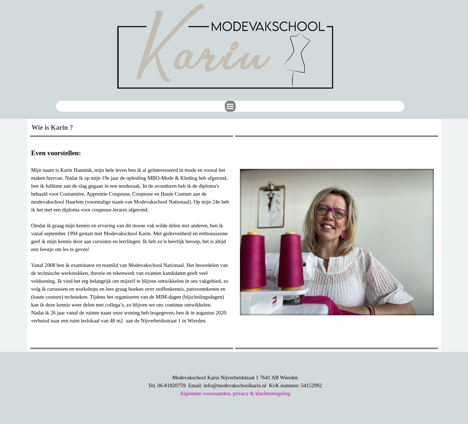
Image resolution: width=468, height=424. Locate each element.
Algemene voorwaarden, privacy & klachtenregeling (235, 393)
